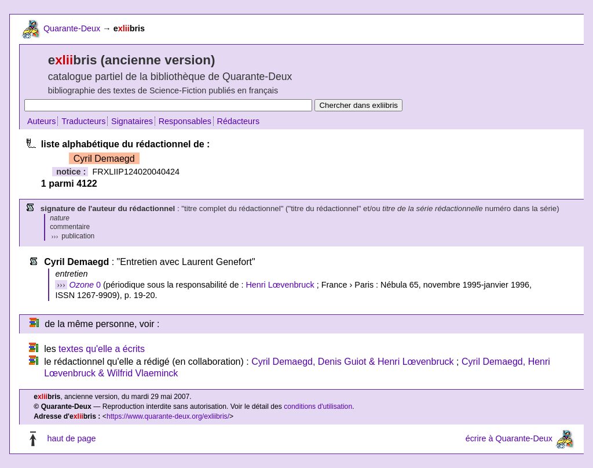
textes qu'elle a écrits (101, 349)
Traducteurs (83, 121)
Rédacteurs (238, 121)
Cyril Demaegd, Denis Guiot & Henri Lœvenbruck (352, 362)
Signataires (132, 121)
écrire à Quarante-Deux (509, 438)
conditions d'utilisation (318, 406)
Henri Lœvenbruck (280, 284)
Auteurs (41, 121)
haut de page (71, 438)
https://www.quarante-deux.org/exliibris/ (168, 416)
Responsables (185, 121)
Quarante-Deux (71, 28)
